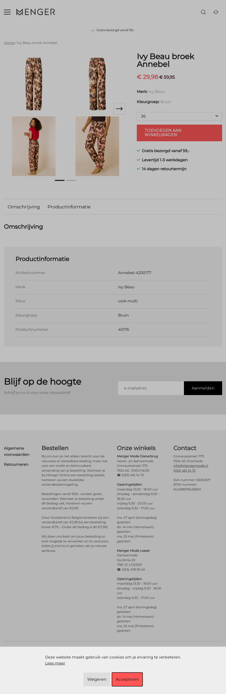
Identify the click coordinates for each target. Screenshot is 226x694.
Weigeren (96, 679)
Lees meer (55, 663)
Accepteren (127, 679)
